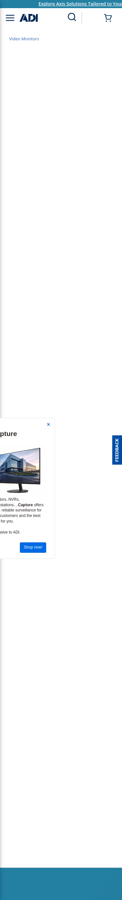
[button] (117, 450)
